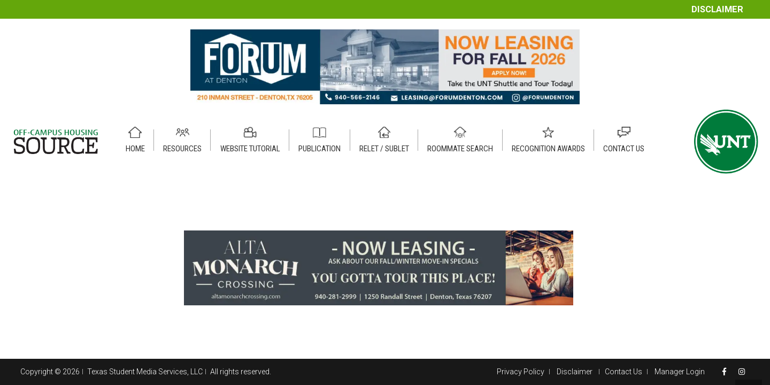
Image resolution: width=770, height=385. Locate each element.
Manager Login (679, 371)
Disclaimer (717, 9)
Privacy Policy (520, 371)
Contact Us (623, 371)
